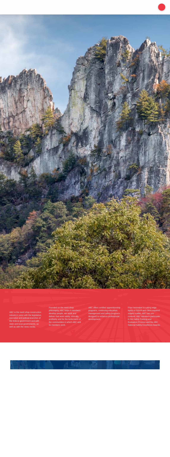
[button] (161, 7)
